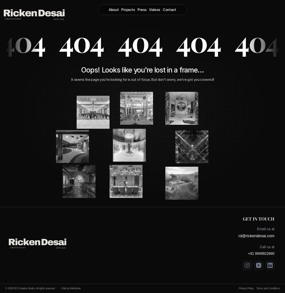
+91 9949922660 (261, 253)
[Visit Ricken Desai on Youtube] (258, 265)
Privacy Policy (246, 288)
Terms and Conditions (268, 288)
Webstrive (75, 288)
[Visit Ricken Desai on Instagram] (247, 265)
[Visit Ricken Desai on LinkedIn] (270, 265)
